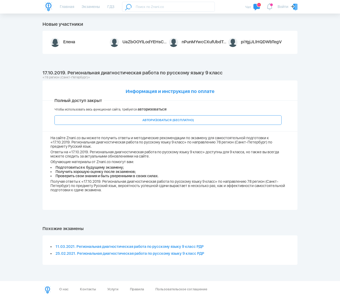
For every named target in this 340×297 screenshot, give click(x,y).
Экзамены (91, 7)
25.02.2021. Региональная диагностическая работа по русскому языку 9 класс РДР (130, 253)
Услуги (112, 289)
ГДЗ (110, 7)
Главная (67, 7)
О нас (64, 289)
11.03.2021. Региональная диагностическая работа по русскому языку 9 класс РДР (130, 246)
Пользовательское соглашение (181, 289)
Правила (137, 289)
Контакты (88, 289)
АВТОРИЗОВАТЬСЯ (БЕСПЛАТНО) (168, 120)
